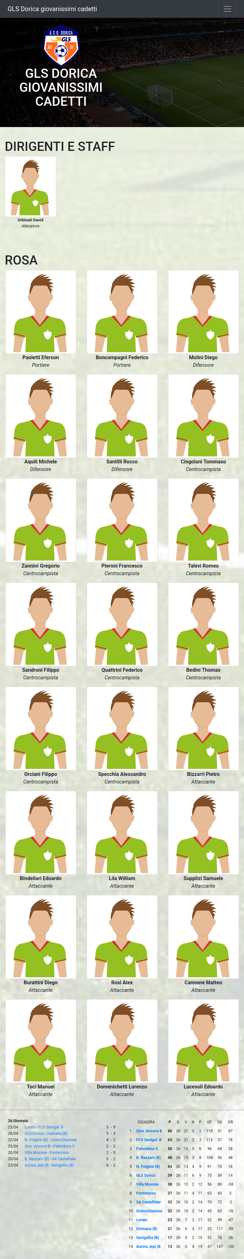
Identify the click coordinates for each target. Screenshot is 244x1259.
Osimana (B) (56, 1133)
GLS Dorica (34, 1133)
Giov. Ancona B (37, 1146)
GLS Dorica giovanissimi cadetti (52, 9)
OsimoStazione (64, 1140)
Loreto (30, 1127)
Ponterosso (59, 1152)
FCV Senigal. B (50, 1127)
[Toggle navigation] (227, 9)
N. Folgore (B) (36, 1140)
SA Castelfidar (64, 1159)
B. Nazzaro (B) (37, 1159)
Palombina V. (64, 1146)
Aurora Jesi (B (37, 1165)
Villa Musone (36, 1152)
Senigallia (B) (62, 1165)
